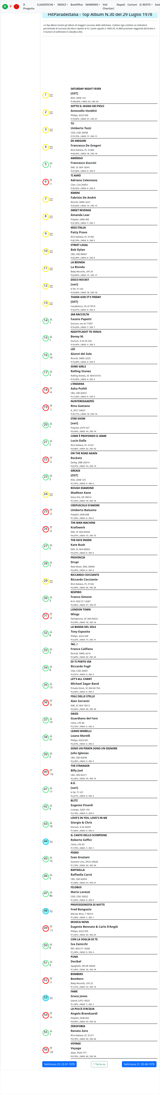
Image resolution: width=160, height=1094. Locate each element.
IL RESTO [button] (144, 4)
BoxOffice (77, 4)
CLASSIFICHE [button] (45, 4)
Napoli (121, 4)
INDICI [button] (62, 4)
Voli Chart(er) (108, 6)
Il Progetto (28, 6)
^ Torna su (99, 1064)
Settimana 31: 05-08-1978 (139, 1064)
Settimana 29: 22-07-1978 (59, 1064)
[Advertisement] (100, 61)
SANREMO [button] (91, 4)
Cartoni (132, 4)
